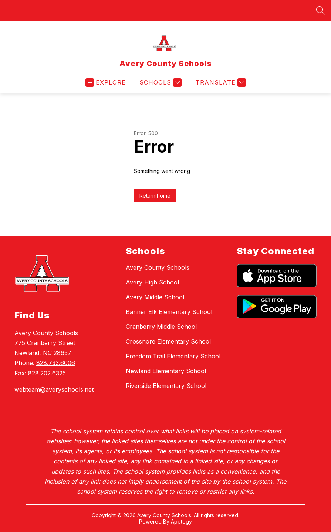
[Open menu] (105, 82)
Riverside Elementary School (166, 385)
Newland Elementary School (166, 371)
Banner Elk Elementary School (169, 312)
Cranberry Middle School (161, 326)
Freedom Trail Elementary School (173, 356)
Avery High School (152, 282)
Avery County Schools (157, 267)
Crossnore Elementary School (168, 341)
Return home (154, 195)
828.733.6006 (55, 362)
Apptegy (181, 521)
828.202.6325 (47, 373)
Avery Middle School (155, 297)
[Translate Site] (220, 82)
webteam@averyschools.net (54, 389)
